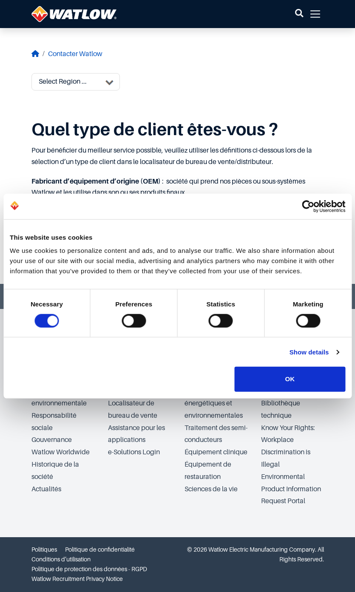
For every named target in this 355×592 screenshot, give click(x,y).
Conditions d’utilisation (61, 559)
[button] (299, 14)
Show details (309, 352)
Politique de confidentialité (100, 549)
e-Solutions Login (134, 452)
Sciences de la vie (211, 489)
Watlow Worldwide (60, 452)
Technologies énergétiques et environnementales (214, 403)
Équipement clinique (216, 452)
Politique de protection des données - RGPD (89, 569)
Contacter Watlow (75, 54)
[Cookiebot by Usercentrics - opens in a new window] (308, 206)
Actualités (46, 489)
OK (290, 378)
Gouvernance (51, 440)
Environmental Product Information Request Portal (291, 489)
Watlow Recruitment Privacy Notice (77, 578)
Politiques (44, 549)
